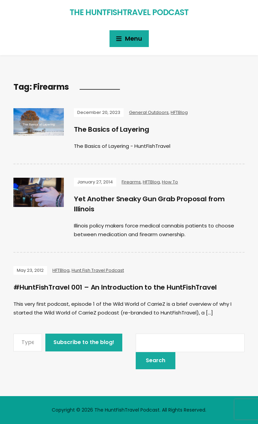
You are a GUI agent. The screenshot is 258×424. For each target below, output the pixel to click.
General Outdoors (149, 112)
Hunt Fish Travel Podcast (98, 270)
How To (170, 182)
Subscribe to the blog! (83, 342)
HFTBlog (179, 112)
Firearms (131, 182)
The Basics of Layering (111, 129)
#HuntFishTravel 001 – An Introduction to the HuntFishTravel (115, 287)
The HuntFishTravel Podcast (129, 12)
